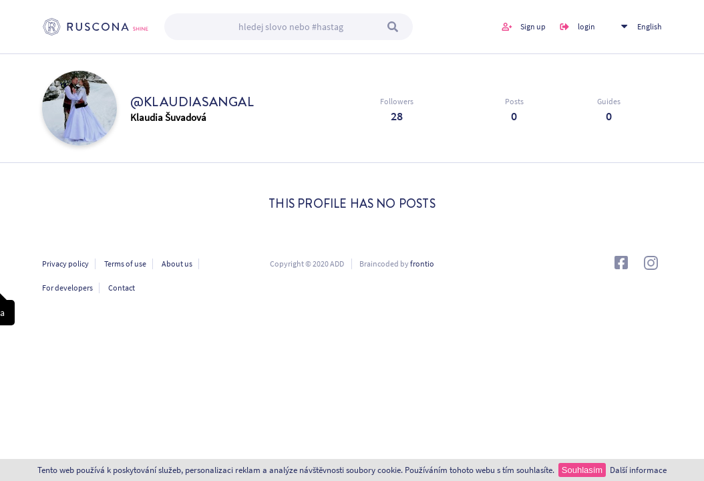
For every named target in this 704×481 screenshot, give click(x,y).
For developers (67, 288)
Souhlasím (582, 470)
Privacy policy (65, 264)
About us (177, 264)
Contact (121, 288)
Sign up (533, 26)
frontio (422, 264)
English (649, 26)
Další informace (638, 470)
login (586, 26)
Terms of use (125, 264)
